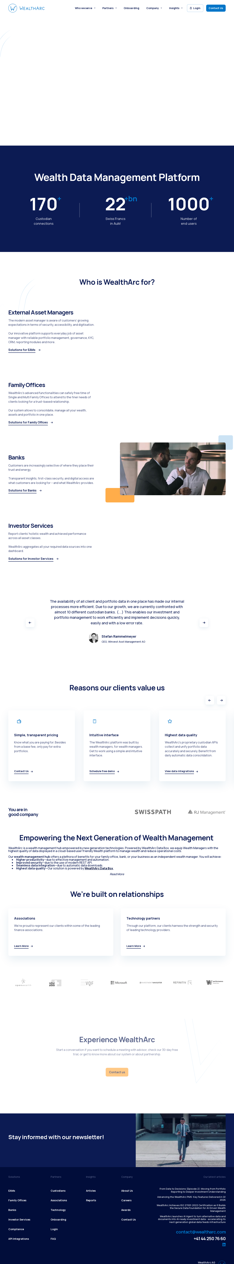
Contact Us (216, 8)
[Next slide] (221, 700)
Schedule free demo (26, 95)
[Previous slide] (209, 700)
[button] (85, 8)
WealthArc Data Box (99, 868)
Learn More (59, 95)
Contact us (117, 1072)
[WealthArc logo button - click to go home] (26, 8)
